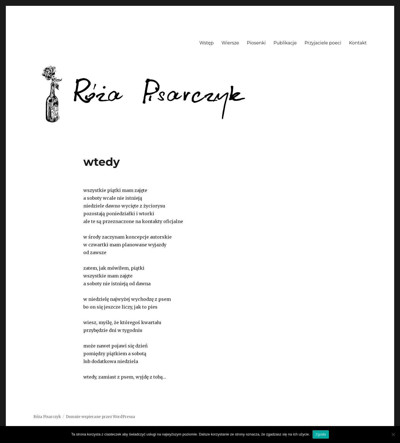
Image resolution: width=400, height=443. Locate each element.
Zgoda (320, 434)
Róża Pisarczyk (47, 416)
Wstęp (206, 43)
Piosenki (256, 43)
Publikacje (285, 43)
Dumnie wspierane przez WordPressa (100, 416)
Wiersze (230, 43)
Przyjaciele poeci (322, 43)
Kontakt (358, 43)
